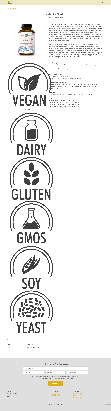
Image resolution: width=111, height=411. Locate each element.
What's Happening (79, 396)
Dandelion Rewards (79, 398)
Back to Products (14, 9)
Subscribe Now (55, 383)
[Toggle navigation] (102, 2)
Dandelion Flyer (78, 394)
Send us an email (14, 396)
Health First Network (58, 405)
